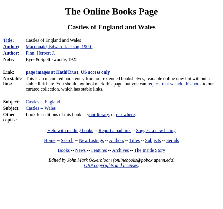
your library (98, 114)
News (80, 150)
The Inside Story (149, 150)
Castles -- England (43, 101)
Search (67, 140)
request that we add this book (175, 83)
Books (64, 150)
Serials (172, 140)
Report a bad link (114, 130)
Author (10, 46)
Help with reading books (70, 130)
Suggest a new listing (156, 130)
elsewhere (125, 114)
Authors (116, 140)
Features (99, 150)
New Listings (91, 140)
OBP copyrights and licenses (111, 165)
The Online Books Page (111, 11)
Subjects (153, 140)
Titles (134, 140)
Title (7, 40)
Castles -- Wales (41, 108)
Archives (120, 150)
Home (49, 140)
